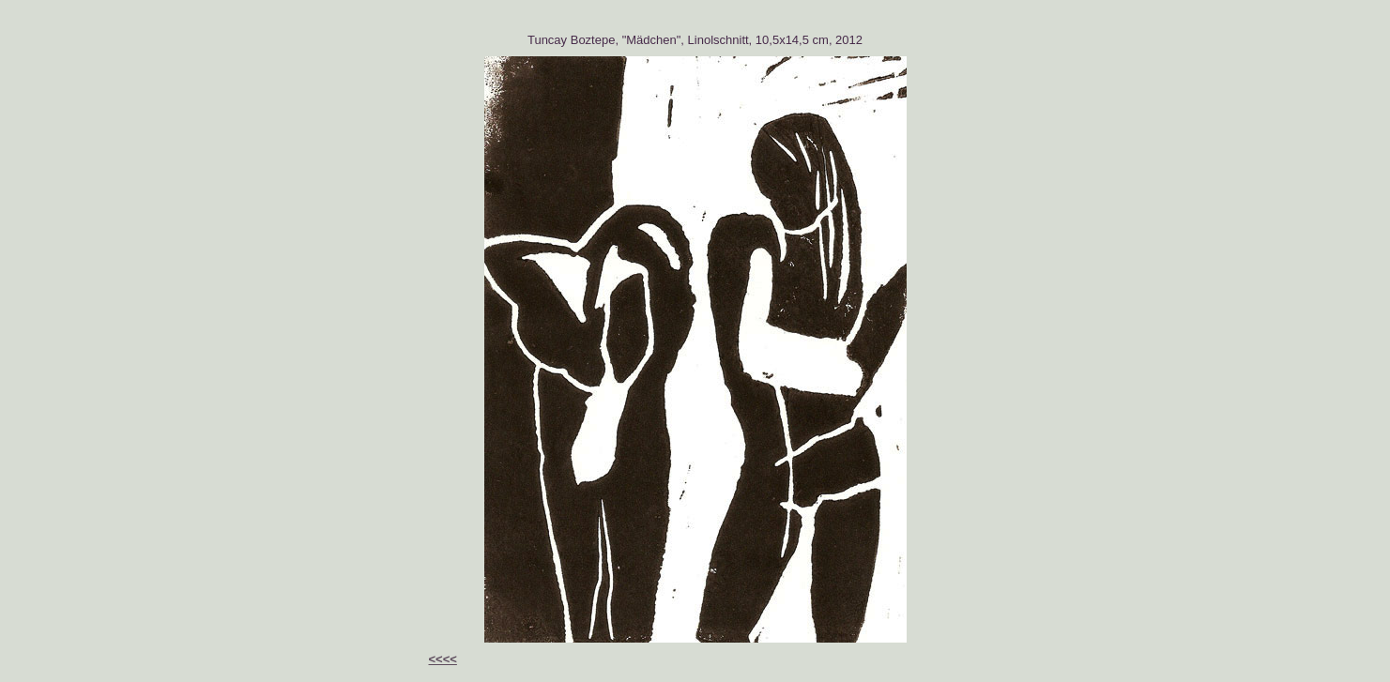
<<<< (443, 659)
